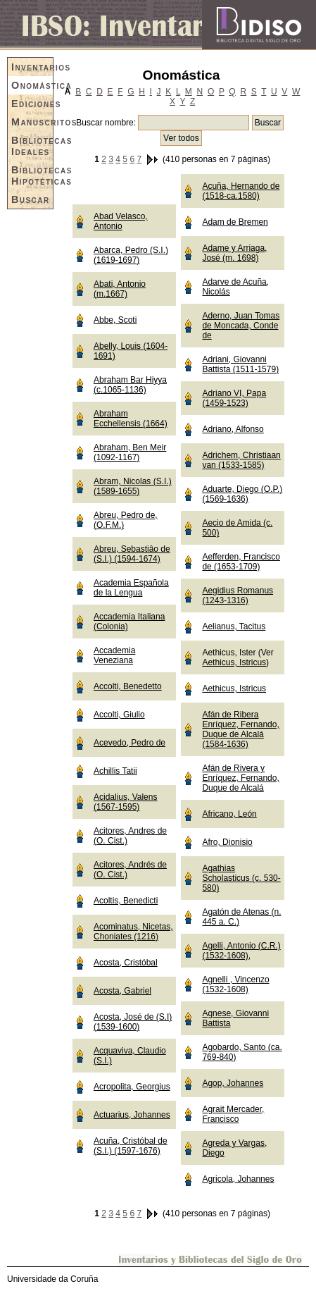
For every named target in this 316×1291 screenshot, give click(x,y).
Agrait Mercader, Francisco (233, 1114)
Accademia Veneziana (114, 655)
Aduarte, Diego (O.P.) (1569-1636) (242, 494)
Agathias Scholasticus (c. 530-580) (241, 878)
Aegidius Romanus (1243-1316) (237, 595)
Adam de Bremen (234, 222)
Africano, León (229, 814)
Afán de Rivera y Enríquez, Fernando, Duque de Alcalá (240, 778)
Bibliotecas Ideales (32, 146)
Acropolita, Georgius (132, 1087)
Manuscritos (32, 122)
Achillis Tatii (115, 771)
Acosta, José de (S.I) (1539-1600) (133, 1022)
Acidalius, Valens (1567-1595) (126, 802)
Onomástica (32, 85)
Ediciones (32, 103)
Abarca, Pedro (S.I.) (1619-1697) (131, 255)
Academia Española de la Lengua (131, 588)
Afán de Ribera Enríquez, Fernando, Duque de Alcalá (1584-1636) (240, 729)
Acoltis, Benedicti (126, 901)
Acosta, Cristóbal (126, 963)
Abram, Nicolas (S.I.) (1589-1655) (133, 486)
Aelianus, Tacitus (233, 626)
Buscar (30, 199)
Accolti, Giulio (119, 714)
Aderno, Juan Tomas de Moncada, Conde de (240, 325)
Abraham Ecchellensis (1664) (131, 418)
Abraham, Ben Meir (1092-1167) (130, 452)
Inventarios (32, 67)
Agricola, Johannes (238, 1179)
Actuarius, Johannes (132, 1115)
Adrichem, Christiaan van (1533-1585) (241, 460)
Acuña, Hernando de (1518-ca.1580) (240, 191)
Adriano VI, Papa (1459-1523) (234, 398)
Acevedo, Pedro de (129, 743)
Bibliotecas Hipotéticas (32, 175)
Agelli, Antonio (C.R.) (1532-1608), (241, 950)
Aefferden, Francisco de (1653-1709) (241, 562)
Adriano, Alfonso (232, 429)
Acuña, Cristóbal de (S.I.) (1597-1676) (131, 1146)
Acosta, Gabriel (122, 991)
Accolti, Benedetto (128, 686)
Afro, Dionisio (227, 842)
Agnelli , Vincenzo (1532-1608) (235, 984)
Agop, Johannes (232, 1083)
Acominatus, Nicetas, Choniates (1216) (133, 931)
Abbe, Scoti (115, 320)
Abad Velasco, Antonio (121, 221)
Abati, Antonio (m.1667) (120, 289)
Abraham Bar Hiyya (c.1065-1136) (130, 385)
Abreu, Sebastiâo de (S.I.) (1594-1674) (132, 554)
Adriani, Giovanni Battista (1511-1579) (240, 364)
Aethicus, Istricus (234, 662)
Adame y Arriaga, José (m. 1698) (234, 253)
